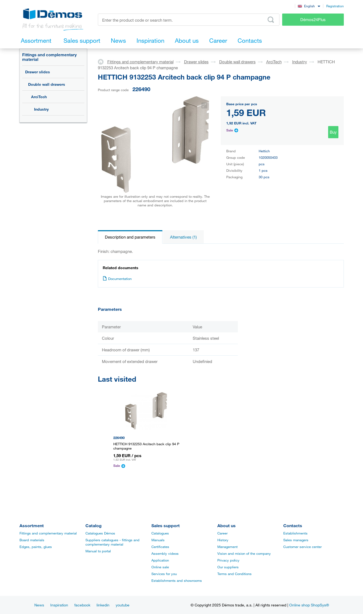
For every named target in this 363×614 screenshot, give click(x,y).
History (222, 540)
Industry (41, 109)
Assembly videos (165, 553)
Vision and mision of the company (244, 553)
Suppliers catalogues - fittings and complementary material (112, 542)
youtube (122, 605)
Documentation (117, 278)
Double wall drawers (46, 84)
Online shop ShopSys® (309, 605)
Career (222, 533)
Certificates (160, 546)
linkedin (102, 605)
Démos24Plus (313, 19)
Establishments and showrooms (176, 580)
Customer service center (302, 546)
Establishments (295, 533)
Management (227, 546)
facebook (82, 605)
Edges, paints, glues (35, 546)
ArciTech (39, 96)
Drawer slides (37, 72)
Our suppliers (228, 567)
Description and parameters (130, 237)
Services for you (164, 574)
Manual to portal (98, 551)
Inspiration (59, 605)
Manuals (158, 540)
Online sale (160, 567)
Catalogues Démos (100, 533)
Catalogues (160, 533)
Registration (335, 6)
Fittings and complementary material (49, 57)
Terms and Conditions (234, 574)
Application (160, 560)
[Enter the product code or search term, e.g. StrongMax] (188, 19)
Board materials (31, 540)
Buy (333, 132)
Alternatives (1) (183, 237)
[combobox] (309, 6)
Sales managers (295, 540)
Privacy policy (228, 560)
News (39, 605)
